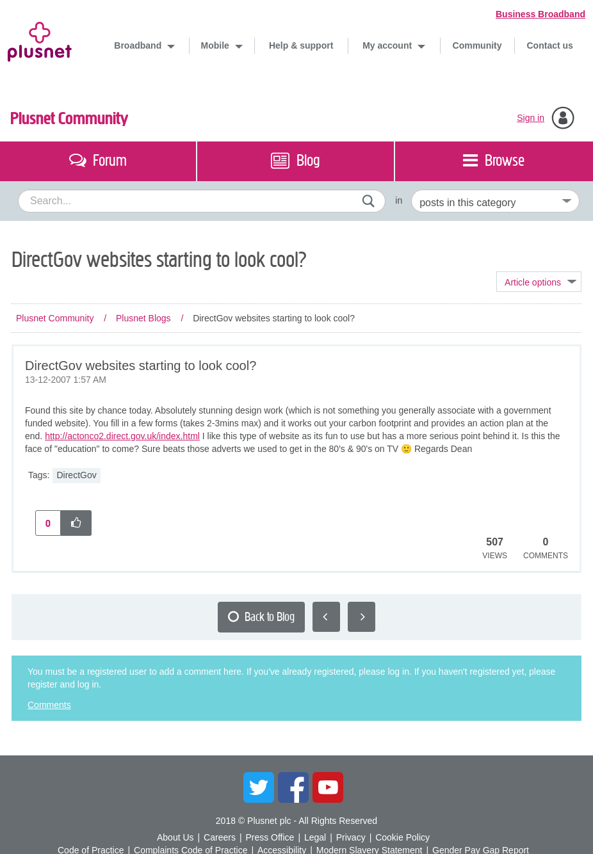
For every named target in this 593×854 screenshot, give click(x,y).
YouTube (328, 787)
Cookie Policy (402, 837)
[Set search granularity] (495, 201)
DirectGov (76, 475)
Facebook (293, 787)
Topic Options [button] (539, 281)
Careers (220, 837)
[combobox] (202, 201)
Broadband (139, 45)
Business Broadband (540, 14)
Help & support (301, 45)
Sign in (530, 118)
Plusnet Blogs (143, 318)
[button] (76, 523)
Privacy (351, 837)
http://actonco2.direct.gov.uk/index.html (122, 436)
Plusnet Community (69, 118)
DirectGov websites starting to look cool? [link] (274, 318)
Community (477, 45)
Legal (315, 837)
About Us (175, 837)
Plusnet (40, 39)
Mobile (216, 45)
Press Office (269, 837)
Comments (49, 705)
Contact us (550, 45)
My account (388, 45)
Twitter (258, 787)
